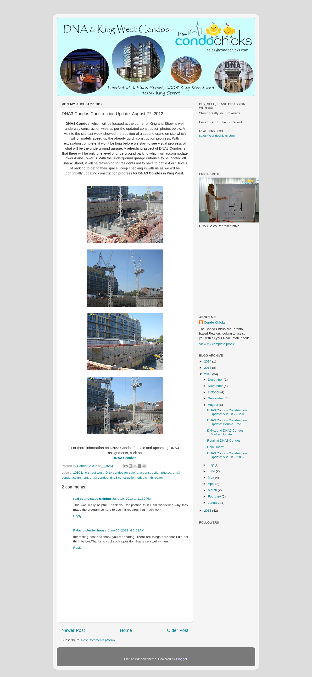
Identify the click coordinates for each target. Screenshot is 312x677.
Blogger (181, 659)
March (213, 490)
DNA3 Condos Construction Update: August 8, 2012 (227, 455)
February (215, 496)
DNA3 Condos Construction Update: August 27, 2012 (227, 412)
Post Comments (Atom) (98, 640)
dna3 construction (123, 477)
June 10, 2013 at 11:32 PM (131, 498)
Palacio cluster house (89, 530)
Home (126, 630)
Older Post (177, 630)
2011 (208, 510)
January (214, 502)
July (211, 465)
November (216, 386)
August (213, 404)
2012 (208, 374)
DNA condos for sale (120, 472)
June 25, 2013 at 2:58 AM (126, 530)
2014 (208, 361)
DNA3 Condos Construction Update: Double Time (227, 422)
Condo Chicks (87, 466)
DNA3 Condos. (124, 458)
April (211, 484)
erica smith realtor (150, 477)
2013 (208, 367)
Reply (77, 516)
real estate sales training (92, 498)
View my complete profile (217, 344)
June (212, 471)
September (216, 398)
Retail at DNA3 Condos (224, 440)
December (216, 379)
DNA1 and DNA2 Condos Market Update (225, 432)
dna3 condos (99, 477)
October (214, 392)
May (211, 477)
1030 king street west (88, 472)
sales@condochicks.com (217, 135)
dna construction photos (154, 472)
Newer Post (73, 630)
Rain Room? (216, 447)
